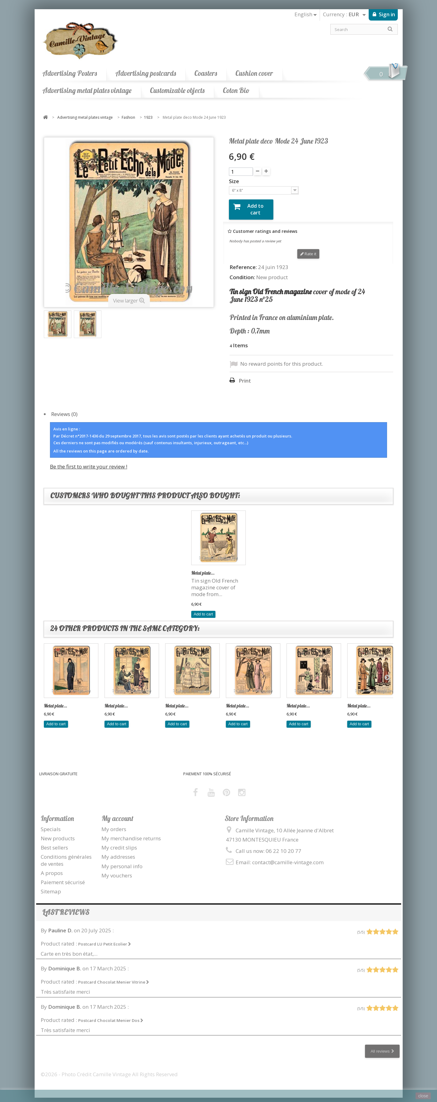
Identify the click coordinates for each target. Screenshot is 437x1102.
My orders (113, 824)
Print (245, 376)
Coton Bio (236, 90)
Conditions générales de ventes (66, 855)
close (423, 1095)
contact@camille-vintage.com (288, 857)
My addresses (118, 852)
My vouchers (116, 870)
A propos (52, 868)
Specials (51, 824)
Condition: (242, 272)
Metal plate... (203, 568)
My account (117, 813)
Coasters (205, 73)
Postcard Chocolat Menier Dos (110, 1015)
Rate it (308, 249)
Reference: (243, 262)
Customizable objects (177, 90)
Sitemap (51, 886)
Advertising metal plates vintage (86, 90)
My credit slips (119, 842)
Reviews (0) (64, 409)
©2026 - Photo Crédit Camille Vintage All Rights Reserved (109, 1069)
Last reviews (65, 907)
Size (234, 181)
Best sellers (54, 842)
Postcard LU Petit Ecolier (104, 939)
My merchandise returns (131, 833)
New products (58, 833)
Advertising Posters (69, 73)
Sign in (386, 14)
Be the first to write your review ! (88, 461)
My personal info (121, 861)
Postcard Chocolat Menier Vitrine (113, 977)
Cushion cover (254, 73)
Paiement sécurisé (63, 877)
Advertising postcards (145, 73)
